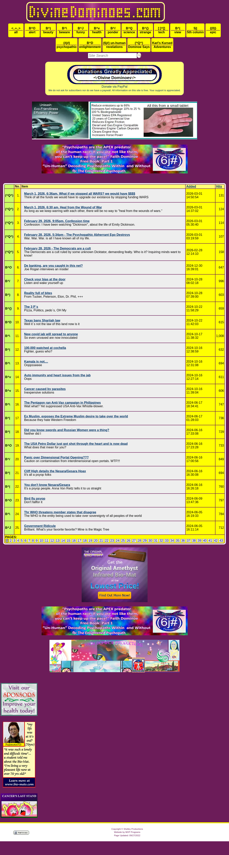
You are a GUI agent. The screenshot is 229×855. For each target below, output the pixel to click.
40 (205, 540)
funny (81, 30)
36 (183, 540)
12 (52, 540)
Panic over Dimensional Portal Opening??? (56, 457)
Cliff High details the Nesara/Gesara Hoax (55, 471)
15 (68, 540)
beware (64, 30)
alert (32, 30)
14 (63, 540)
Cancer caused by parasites (45, 389)
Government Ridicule (40, 526)
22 (107, 540)
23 (112, 540)
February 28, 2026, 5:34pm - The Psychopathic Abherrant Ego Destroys (77, 234)
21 (101, 540)
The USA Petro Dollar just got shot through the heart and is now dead (76, 443)
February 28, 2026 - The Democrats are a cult (57, 248)
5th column (195, 30)
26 (128, 540)
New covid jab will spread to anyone (51, 334)
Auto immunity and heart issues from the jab (57, 375)
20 (96, 540)
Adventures (162, 45)
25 (123, 540)
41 (210, 540)
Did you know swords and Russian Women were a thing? (66, 430)
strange (145, 30)
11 (46, 540)
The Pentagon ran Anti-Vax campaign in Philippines (62, 402)
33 (166, 540)
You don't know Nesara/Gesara (47, 485)
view (178, 30)
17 (79, 540)
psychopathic (67, 45)
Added (191, 186)
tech (161, 30)
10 (41, 540)
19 (90, 540)
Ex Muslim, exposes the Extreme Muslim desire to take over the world (76, 416)
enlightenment (90, 45)
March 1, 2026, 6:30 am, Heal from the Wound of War (63, 207)
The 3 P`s (31, 306)
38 (194, 540)
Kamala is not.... (36, 361)
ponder (113, 30)
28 (139, 540)
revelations (114, 45)
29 (145, 540)
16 (74, 540)
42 (216, 540)
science (129, 30)
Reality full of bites (38, 293)
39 (199, 540)
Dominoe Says (139, 45)
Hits (219, 186)
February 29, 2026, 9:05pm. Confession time (56, 221)
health (97, 30)
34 (172, 540)
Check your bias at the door (45, 279)
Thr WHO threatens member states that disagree (60, 512)
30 (150, 540)
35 (177, 540)
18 (85, 540)
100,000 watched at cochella (45, 348)
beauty (48, 30)
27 (134, 540)
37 (188, 540)
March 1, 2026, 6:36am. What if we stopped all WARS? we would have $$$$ (79, 193)
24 (117, 540)
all (16, 30)
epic (213, 30)
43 (221, 540)
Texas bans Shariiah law (42, 320)
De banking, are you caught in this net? (53, 265)
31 (156, 540)
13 (57, 540)
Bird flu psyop (34, 498)
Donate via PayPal (114, 78)
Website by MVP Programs (127, 832)
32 (161, 540)
